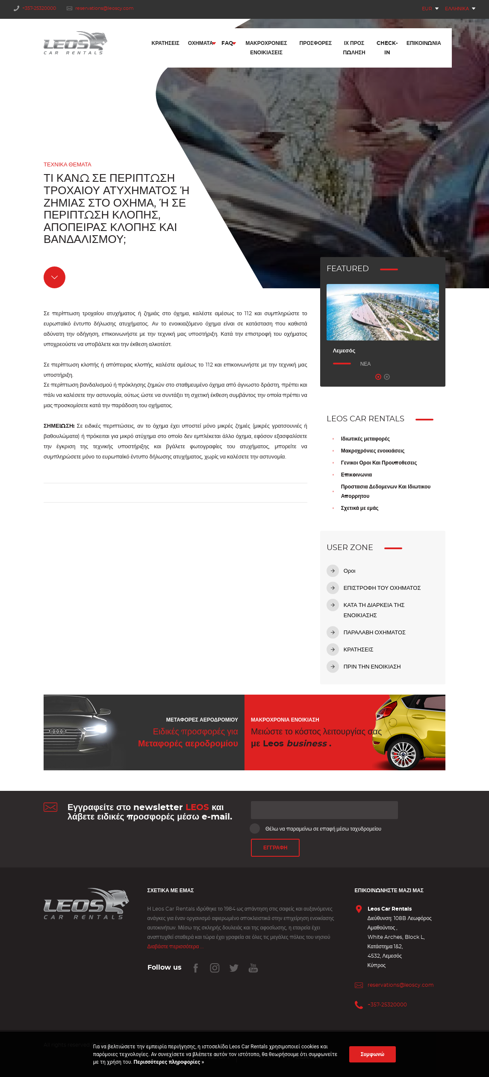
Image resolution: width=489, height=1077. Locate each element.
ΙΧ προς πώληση (354, 48)
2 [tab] (387, 377)
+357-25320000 (35, 8)
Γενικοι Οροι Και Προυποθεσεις (379, 462)
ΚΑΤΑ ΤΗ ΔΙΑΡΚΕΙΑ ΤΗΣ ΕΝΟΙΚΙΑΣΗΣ (374, 610)
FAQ (227, 44)
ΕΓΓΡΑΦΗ (275, 848)
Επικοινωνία (424, 44)
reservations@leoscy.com (100, 8)
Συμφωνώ (372, 1054)
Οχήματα (200, 44)
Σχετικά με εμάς (360, 508)
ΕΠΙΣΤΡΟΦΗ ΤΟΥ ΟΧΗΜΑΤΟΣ (382, 588)
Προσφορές (316, 44)
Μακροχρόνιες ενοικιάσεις (373, 450)
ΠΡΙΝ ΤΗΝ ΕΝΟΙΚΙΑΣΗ (372, 667)
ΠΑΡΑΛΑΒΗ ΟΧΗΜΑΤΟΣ (375, 633)
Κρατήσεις (166, 44)
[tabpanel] (383, 326)
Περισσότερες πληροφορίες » (168, 1062)
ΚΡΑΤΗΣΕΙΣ (359, 650)
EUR (427, 8)
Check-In (387, 48)
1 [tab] (378, 377)
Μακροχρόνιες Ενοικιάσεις (266, 48)
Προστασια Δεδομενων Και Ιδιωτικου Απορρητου (386, 491)
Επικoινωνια (356, 474)
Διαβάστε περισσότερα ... (175, 946)
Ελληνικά (457, 8)
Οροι (350, 571)
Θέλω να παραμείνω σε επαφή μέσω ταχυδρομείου (316, 829)
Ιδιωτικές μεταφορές (365, 438)
